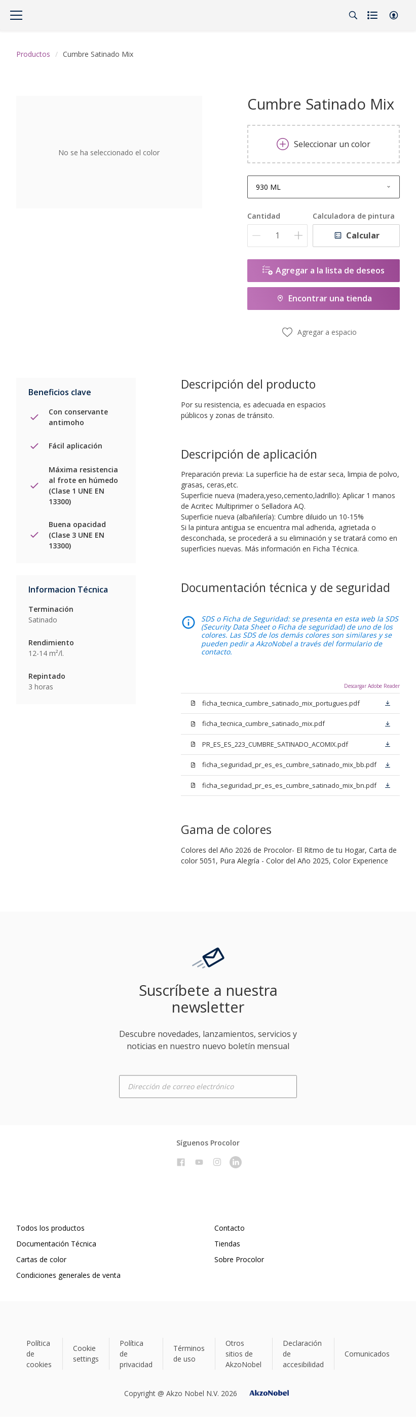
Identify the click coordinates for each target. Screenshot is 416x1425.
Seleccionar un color (323, 144)
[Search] (353, 15)
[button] (394, 15)
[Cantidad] (277, 235)
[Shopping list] (373, 15)
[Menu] (16, 15)
